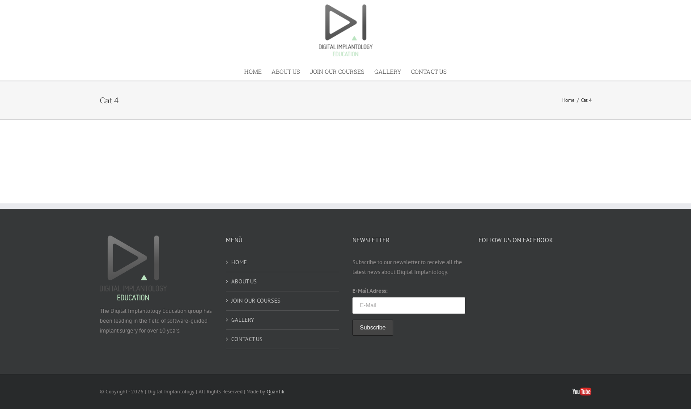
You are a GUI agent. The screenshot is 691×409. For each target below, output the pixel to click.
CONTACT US (247, 339)
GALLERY (242, 320)
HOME (239, 262)
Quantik (275, 391)
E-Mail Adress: (370, 291)
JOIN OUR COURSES (255, 300)
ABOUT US (244, 281)
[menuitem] (257, 70)
